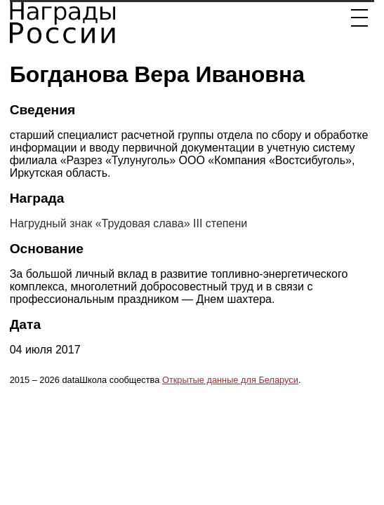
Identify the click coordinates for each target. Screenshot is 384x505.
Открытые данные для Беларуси (230, 380)
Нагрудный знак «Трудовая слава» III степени (129, 223)
